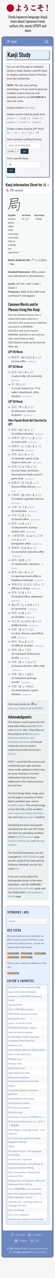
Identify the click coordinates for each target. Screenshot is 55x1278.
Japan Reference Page (19, 1072)
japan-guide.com (16, 1018)
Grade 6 (36, 122)
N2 (15, 132)
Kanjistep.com (15, 1045)
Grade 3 (36, 118)
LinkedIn (23, 1240)
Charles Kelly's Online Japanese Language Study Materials (23, 1038)
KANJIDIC (18, 730)
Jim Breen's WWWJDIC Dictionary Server (25, 998)
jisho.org (12, 708)
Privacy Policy (39, 1252)
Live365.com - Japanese (20, 1159)
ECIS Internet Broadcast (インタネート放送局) (26, 1123)
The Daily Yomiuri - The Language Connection (24, 1153)
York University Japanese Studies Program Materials (24, 1140)
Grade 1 (11, 118)
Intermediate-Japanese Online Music (26, 1049)
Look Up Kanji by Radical (20, 1032)
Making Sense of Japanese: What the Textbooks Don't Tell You (26, 1182)
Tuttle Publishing (30, 856)
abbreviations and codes (21, 888)
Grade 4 (11, 122)
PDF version (14, 190)
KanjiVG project (16, 805)
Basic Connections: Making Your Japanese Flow (24, 1174)
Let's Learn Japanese (18, 1214)
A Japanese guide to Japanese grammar (23, 1092)
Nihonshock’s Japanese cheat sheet (25, 1219)
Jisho (34, 362)
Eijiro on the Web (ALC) (19, 1054)
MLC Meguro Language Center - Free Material (26, 1131)
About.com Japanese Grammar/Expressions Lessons (23, 1079)
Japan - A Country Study (20, 1023)
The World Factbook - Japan (22, 1027)
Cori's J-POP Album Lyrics (20, 1009)
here (16, 868)
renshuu (12, 841)
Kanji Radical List (16, 1068)
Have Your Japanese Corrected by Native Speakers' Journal (25, 1195)
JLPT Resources (25, 837)
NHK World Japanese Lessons (22, 1013)
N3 (23, 132)
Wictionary (24, 841)
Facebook (20, 1234)
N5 (37, 132)
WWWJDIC (37, 708)
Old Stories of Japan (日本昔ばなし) (26, 1117)
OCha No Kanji (15, 1112)
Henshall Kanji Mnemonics (21, 1098)
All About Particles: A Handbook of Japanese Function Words (25, 1165)
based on (31, 817)
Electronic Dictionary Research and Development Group (24, 738)
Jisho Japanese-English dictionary (26, 813)
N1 (8, 132)
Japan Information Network (22, 991)
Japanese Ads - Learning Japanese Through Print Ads (25, 1203)
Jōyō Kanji (29, 107)
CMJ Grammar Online (19, 1103)
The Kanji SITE (15, 1004)
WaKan (11, 1085)
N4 (30, 132)
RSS (37, 1240)
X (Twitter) (38, 1234)
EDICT (40, 726)
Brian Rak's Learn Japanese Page (24, 987)
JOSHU (11, 1146)
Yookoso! (23, 708)
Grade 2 (24, 118)
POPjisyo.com (15, 1059)
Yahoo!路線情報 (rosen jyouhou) (25, 1188)
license (12, 753)
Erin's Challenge (16, 1210)
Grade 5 (24, 122)
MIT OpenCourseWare (19, 1107)
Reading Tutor (15, 1063)
